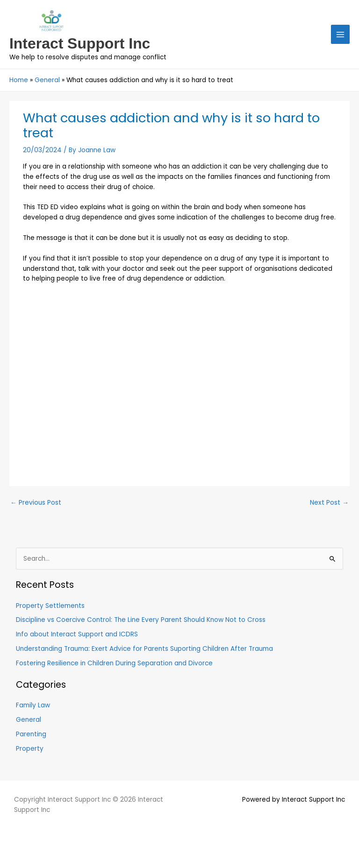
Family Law (33, 705)
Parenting (31, 734)
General (28, 719)
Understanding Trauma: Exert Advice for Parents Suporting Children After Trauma (144, 648)
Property (29, 748)
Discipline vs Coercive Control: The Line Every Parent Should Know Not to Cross (141, 619)
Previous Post (35, 502)
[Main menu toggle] (340, 34)
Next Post (329, 502)
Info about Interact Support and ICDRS (77, 634)
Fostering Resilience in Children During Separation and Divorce (114, 663)
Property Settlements (50, 605)
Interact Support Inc (79, 43)
